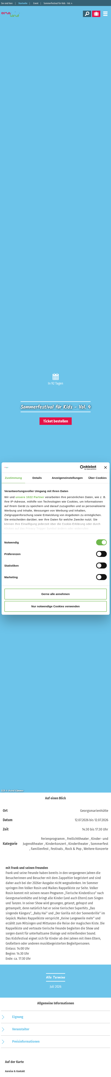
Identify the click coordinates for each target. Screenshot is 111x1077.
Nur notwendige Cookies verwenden (55, 606)
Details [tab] (37, 477)
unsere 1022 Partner (30, 497)
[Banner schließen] (105, 467)
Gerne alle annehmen (55, 594)
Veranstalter (20, 1029)
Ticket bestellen (55, 421)
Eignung (17, 1017)
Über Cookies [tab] (97, 477)
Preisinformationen (25, 1041)
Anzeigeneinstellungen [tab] (67, 477)
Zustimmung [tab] (13, 477)
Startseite (22, 3)
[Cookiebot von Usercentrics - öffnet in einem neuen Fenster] (79, 467)
